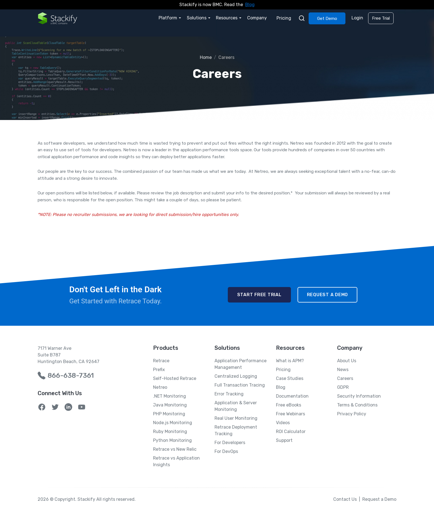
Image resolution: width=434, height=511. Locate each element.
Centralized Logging (236, 376)
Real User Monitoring (236, 418)
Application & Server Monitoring (236, 406)
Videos (283, 422)
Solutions (198, 17)
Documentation (292, 396)
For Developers (230, 442)
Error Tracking (229, 394)
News (342, 369)
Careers (345, 378)
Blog (250, 4)
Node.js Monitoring (172, 422)
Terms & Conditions (357, 405)
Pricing (284, 17)
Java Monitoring (170, 405)
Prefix (159, 369)
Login (357, 17)
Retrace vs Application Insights (176, 461)
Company (258, 17)
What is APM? (290, 360)
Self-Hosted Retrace (174, 378)
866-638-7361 (71, 375)
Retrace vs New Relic (175, 449)
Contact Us (345, 499)
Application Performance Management (241, 364)
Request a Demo (327, 294)
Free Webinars (290, 413)
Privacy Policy (351, 413)
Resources (228, 17)
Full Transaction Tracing (240, 385)
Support (284, 440)
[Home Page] (58, 18)
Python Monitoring (172, 440)
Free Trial (381, 18)
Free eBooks (288, 405)
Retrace (161, 360)
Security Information (359, 396)
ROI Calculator (291, 431)
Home (206, 57)
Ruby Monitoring (170, 431)
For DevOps (226, 451)
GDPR (343, 387)
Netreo (160, 387)
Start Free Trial (259, 294)
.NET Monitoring (169, 396)
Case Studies (289, 378)
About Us (346, 360)
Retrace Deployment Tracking (236, 430)
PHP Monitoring (169, 413)
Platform (169, 17)
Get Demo (327, 18)
